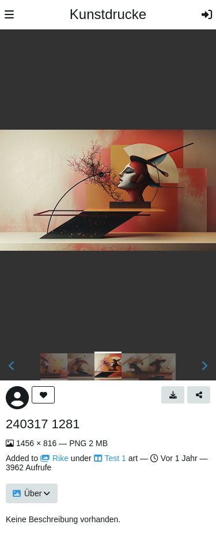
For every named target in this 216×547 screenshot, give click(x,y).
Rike (54, 458)
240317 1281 (42, 424)
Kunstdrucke (108, 14)
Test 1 (110, 458)
